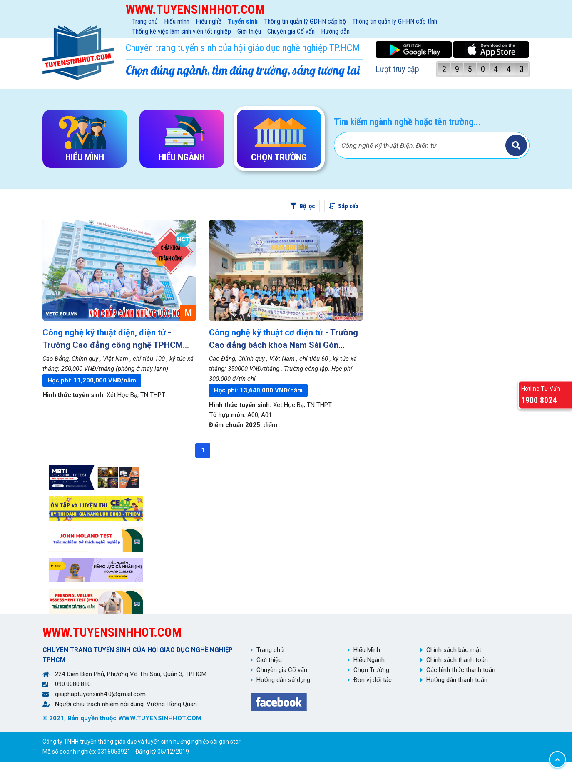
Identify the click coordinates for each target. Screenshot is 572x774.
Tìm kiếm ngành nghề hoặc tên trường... (407, 122)
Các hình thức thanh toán (460, 670)
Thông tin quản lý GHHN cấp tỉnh (394, 21)
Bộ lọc (302, 206)
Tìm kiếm (516, 145)
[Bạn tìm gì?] (420, 145)
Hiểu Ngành (369, 660)
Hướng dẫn (335, 31)
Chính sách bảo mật (453, 650)
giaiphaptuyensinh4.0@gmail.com (100, 694)
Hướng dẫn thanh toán (456, 680)
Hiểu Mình (366, 650)
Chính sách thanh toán (457, 660)
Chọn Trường (371, 670)
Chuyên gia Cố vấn (291, 31)
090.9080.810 (73, 684)
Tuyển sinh (243, 21)
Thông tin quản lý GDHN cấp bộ (305, 21)
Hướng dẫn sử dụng (283, 680)
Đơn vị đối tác (372, 680)
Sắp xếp (343, 206)
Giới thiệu (249, 31)
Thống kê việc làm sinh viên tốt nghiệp (181, 31)
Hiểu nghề (208, 21)
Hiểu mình (176, 21)
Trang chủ (145, 21)
